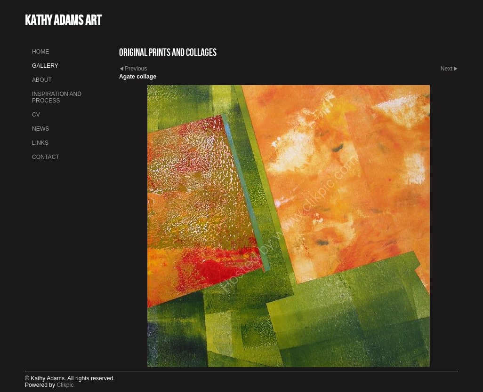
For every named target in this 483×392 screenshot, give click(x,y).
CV (36, 114)
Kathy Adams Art (63, 20)
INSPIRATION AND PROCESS (56, 97)
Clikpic (65, 385)
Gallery (45, 66)
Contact (45, 157)
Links (40, 143)
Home (40, 51)
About (42, 80)
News (40, 128)
